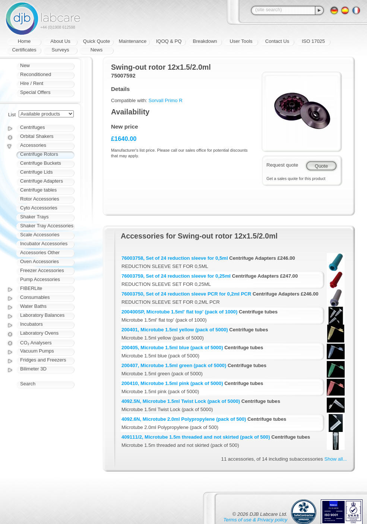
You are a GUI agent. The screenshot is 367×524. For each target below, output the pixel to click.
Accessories (33, 145)
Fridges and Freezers (43, 360)
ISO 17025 (313, 41)
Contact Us (277, 41)
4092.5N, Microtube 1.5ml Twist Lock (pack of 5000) (180, 401)
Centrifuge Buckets (40, 163)
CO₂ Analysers (35, 342)
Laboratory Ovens (39, 333)
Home (24, 41)
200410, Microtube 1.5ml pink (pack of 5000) (172, 383)
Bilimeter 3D (33, 369)
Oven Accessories (39, 261)
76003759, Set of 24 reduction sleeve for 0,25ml (176, 276)
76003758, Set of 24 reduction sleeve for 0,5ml (174, 258)
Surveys (60, 50)
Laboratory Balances (42, 315)
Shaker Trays (34, 217)
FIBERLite (31, 288)
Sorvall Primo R (166, 100)
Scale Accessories (40, 234)
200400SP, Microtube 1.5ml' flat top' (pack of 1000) (179, 312)
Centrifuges (32, 127)
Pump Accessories (40, 279)
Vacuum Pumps (37, 351)
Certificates (24, 50)
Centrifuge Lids (36, 172)
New (25, 65)
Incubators (31, 324)
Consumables (35, 297)
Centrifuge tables (38, 190)
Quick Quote (96, 41)
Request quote (282, 165)
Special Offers (35, 92)
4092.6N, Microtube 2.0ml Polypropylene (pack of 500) (183, 419)
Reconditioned (35, 74)
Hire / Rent (31, 83)
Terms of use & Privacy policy (255, 520)
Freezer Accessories (42, 270)
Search (27, 383)
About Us (60, 41)
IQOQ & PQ (169, 41)
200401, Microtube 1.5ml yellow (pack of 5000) (174, 329)
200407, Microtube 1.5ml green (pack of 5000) (173, 365)
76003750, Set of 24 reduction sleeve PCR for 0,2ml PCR (186, 294)
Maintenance (132, 41)
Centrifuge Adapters (41, 181)
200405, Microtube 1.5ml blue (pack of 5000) (172, 347)
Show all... (336, 459)
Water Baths (33, 306)
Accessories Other (40, 252)
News (97, 50)
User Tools (241, 41)
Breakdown (205, 41)
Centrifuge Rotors (39, 154)
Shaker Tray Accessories (46, 225)
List (12, 114)
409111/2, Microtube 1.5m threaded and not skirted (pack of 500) (195, 437)
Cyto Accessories (38, 208)
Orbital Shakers (37, 136)
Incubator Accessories (43, 243)
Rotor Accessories (39, 199)
